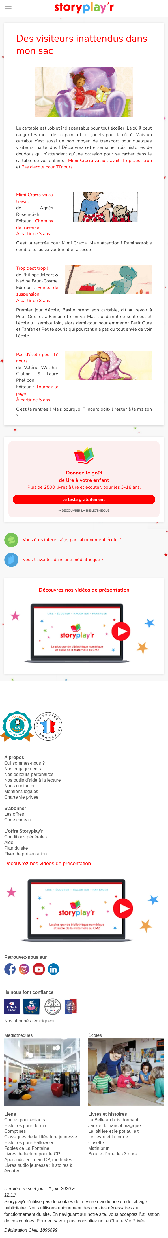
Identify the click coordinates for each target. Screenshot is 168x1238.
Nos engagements (22, 768)
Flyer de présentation (25, 853)
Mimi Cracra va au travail (93, 160)
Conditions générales (25, 836)
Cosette (96, 1142)
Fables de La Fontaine (26, 1148)
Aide (8, 842)
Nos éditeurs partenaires (28, 774)
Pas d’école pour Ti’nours (47, 167)
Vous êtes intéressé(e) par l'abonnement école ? (72, 540)
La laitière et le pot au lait (113, 1131)
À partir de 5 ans (33, 400)
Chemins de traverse (34, 224)
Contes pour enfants (24, 1119)
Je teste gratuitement (84, 499)
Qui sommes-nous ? (24, 763)
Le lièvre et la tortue (108, 1136)
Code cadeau (17, 819)
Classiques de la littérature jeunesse (40, 1136)
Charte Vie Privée (127, 1220)
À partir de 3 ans (33, 234)
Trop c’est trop (137, 160)
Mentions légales (21, 791)
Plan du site (16, 848)
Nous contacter (19, 785)
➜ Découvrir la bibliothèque (84, 511)
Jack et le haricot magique (114, 1125)
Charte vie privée (21, 797)
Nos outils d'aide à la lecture (32, 780)
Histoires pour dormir (25, 1125)
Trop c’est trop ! (32, 268)
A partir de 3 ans (33, 301)
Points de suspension (37, 290)
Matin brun (99, 1148)
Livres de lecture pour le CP (32, 1153)
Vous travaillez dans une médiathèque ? (63, 559)
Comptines (15, 1131)
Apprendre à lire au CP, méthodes (38, 1159)
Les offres (14, 814)
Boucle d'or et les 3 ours (112, 1153)
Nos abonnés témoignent (29, 1020)
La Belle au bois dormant (113, 1119)
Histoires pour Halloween (29, 1142)
